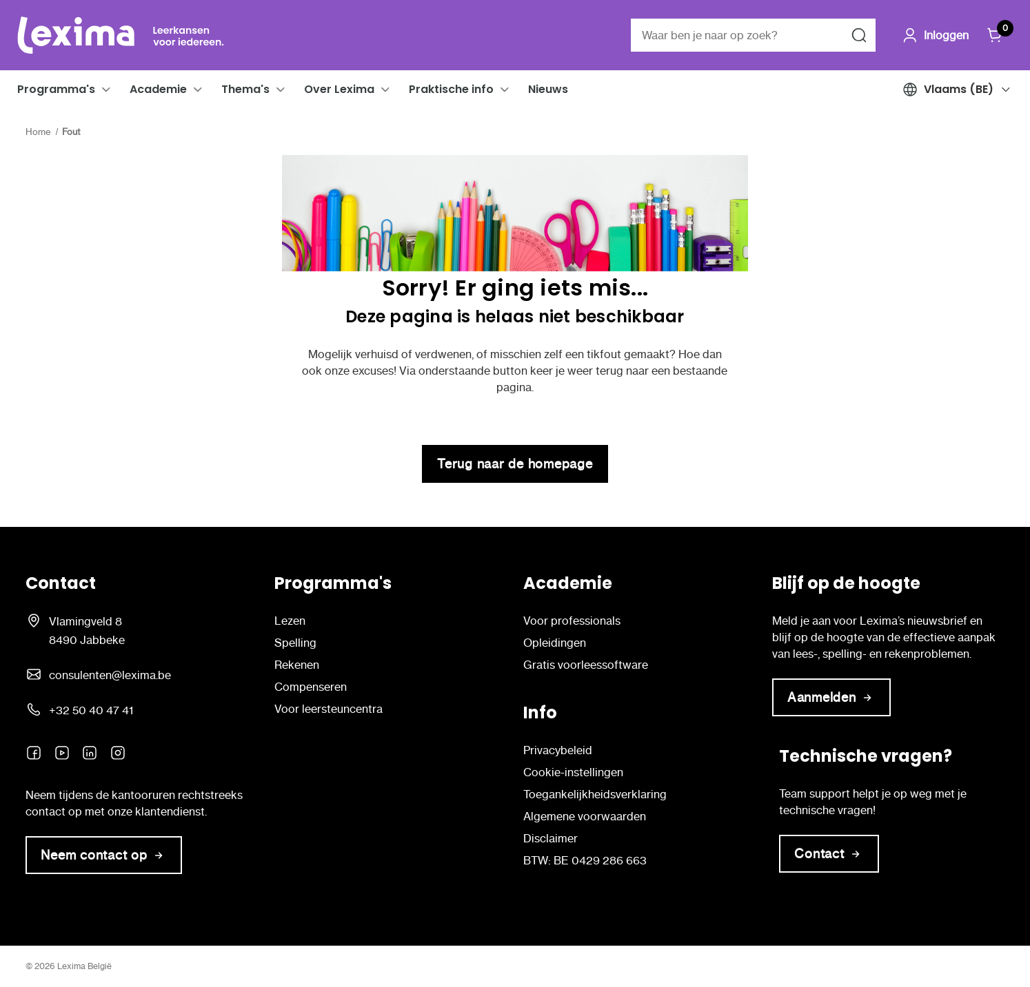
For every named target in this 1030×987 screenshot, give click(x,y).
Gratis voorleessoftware (585, 665)
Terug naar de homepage (515, 464)
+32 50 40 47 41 (91, 710)
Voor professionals (571, 620)
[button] (106, 89)
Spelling (295, 643)
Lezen (289, 620)
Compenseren (310, 687)
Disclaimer (550, 838)
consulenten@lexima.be (110, 675)
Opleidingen (554, 643)
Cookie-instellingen (573, 772)
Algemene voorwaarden (584, 816)
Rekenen (296, 665)
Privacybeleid (557, 750)
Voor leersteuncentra (328, 709)
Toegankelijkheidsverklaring (595, 794)
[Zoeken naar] (859, 35)
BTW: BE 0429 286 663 (585, 860)
